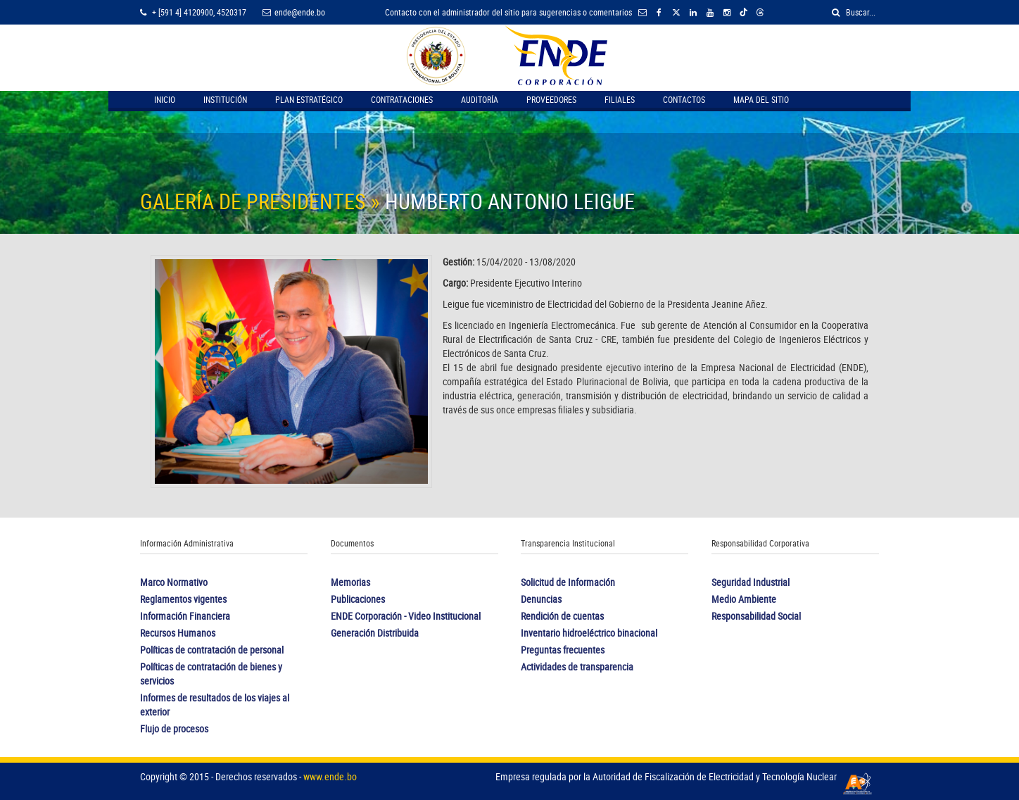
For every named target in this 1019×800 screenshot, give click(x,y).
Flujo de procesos (174, 728)
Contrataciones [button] (402, 99)
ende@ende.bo (293, 12)
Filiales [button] (620, 99)
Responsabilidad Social (756, 616)
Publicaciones (358, 599)
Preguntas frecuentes (563, 649)
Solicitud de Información (568, 582)
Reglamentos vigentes (183, 599)
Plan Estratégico (309, 99)
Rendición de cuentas (562, 616)
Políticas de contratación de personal (212, 649)
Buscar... (853, 12)
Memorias (350, 582)
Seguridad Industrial (750, 582)
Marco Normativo (174, 582)
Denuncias (541, 599)
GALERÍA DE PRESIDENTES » (262, 201)
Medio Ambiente (743, 599)
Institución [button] (225, 99)
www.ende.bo (330, 776)
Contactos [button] (684, 99)
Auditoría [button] (479, 99)
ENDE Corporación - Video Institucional (406, 616)
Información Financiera (185, 616)
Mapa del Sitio (761, 99)
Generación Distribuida (375, 632)
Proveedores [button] (551, 99)
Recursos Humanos (177, 632)
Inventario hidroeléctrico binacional (589, 632)
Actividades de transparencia (577, 666)
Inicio (164, 99)
